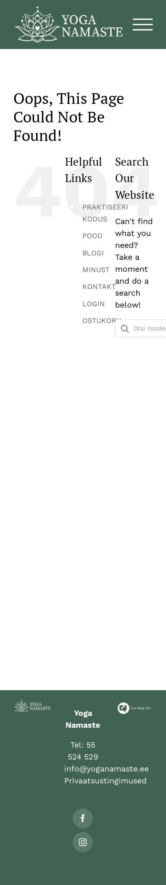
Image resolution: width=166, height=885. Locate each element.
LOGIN (93, 304)
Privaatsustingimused (105, 780)
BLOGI (93, 253)
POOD (92, 236)
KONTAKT (99, 286)
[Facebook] (83, 818)
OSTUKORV (101, 320)
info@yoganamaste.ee (106, 768)
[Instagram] (83, 842)
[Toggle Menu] (143, 24)
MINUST (96, 270)
